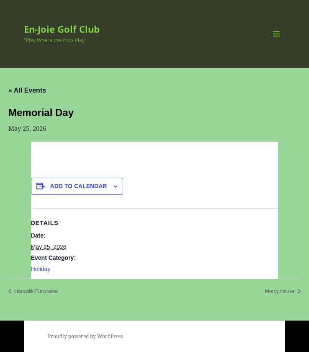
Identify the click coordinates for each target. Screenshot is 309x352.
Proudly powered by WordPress (85, 336)
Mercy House (280, 291)
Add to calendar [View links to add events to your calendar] (78, 186)
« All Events (27, 90)
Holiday (41, 269)
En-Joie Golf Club (62, 29)
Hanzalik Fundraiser (36, 291)
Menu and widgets (276, 42)
